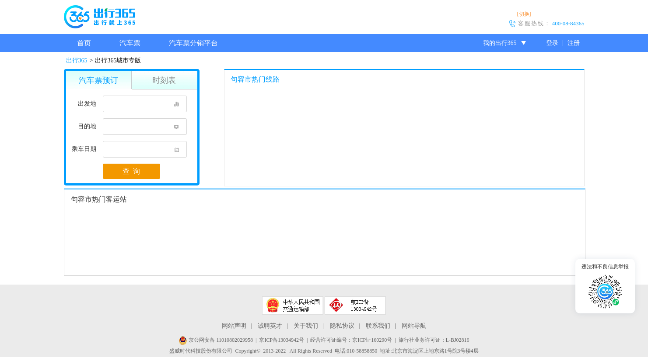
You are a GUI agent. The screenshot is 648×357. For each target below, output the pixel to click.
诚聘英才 (270, 326)
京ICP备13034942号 (281, 340)
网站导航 (414, 326)
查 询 (131, 171)
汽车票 (129, 43)
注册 (573, 43)
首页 (84, 43)
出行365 (77, 60)
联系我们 (378, 326)
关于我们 (306, 326)
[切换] (524, 14)
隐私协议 (342, 326)
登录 (552, 43)
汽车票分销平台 (193, 43)
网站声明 (234, 326)
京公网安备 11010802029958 (216, 340)
